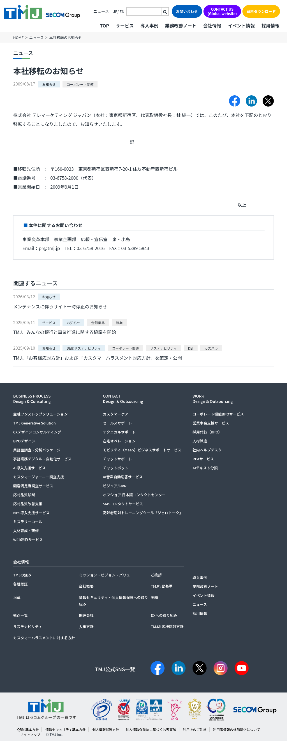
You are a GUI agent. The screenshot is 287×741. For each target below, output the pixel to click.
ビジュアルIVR (114, 485)
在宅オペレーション (119, 441)
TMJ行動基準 (162, 586)
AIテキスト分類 (205, 467)
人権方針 (86, 626)
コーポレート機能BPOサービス (218, 414)
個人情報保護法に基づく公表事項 (151, 729)
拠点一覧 (20, 615)
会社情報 (212, 25)
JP (115, 11)
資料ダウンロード (261, 11)
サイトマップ (30, 734)
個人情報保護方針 (105, 729)
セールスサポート (117, 423)
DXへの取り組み (164, 615)
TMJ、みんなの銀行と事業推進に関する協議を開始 (64, 332)
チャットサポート (117, 458)
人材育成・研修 (26, 530)
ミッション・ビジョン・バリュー (106, 575)
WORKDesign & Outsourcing (213, 398)
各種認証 (20, 584)
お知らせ (49, 84)
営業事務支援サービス (211, 423)
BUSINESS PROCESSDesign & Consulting (32, 398)
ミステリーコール (27, 521)
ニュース (101, 11)
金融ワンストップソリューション (40, 414)
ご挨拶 (156, 575)
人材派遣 (200, 441)
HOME (18, 37)
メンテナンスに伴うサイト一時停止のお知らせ (60, 306)
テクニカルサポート (119, 432)
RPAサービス (203, 458)
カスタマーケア (115, 414)
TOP (104, 25)
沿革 (16, 597)
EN (122, 11)
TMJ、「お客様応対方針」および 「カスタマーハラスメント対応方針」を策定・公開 (97, 357)
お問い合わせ (187, 11)
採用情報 (270, 25)
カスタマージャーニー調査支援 (38, 476)
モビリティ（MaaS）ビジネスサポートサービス (142, 450)
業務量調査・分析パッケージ (37, 450)
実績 (154, 597)
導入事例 (149, 25)
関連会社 (86, 615)
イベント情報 (241, 25)
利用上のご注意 (194, 729)
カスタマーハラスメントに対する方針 (44, 637)
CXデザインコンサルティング (37, 432)
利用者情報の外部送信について (236, 729)
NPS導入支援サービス (31, 512)
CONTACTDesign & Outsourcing (123, 398)
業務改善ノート (180, 25)
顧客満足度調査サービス (33, 485)
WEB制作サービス (28, 539)
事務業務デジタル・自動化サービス (42, 458)
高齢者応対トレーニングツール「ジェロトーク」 (143, 512)
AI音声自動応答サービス (123, 476)
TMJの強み (22, 575)
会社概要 (86, 586)
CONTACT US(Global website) (222, 11)
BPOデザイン (24, 441)
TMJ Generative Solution (34, 423)
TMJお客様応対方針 (167, 626)
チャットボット (115, 467)
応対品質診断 (24, 494)
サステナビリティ (27, 626)
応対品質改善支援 (27, 503)
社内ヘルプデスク (207, 450)
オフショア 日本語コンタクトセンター (134, 494)
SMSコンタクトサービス (123, 503)
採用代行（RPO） (207, 432)
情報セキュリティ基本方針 (65, 729)
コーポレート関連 (80, 84)
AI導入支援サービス (29, 467)
